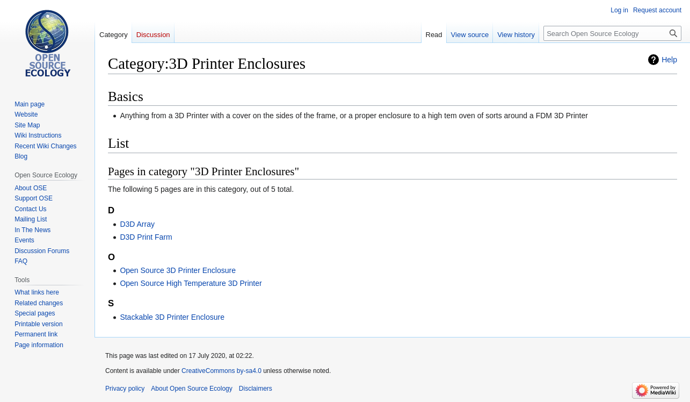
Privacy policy (124, 388)
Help (669, 59)
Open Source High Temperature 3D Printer (191, 283)
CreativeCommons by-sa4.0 (221, 371)
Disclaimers (255, 388)
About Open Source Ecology (191, 388)
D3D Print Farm (146, 237)
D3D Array (137, 224)
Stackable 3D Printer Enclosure (172, 317)
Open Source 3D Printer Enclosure (178, 270)
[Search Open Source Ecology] (612, 33)
